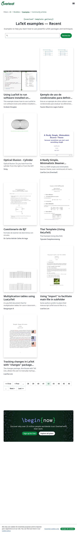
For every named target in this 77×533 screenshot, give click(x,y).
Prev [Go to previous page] (16, 384)
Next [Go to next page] (12, 388)
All (10, 12)
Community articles (39, 12)
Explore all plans (47, 433)
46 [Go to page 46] (69, 384)
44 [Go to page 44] (59, 384)
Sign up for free (30, 433)
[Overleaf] (7, 3)
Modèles (16, 12)
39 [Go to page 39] (33, 384)
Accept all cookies (68, 529)
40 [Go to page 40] (38, 384)
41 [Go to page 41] (43, 384)
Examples (26, 12)
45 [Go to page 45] (64, 384)
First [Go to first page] (8, 384)
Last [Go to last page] (21, 388)
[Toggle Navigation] (73, 3)
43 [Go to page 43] (54, 384)
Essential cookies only (52, 529)
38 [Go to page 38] (28, 384)
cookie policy (6, 531)
